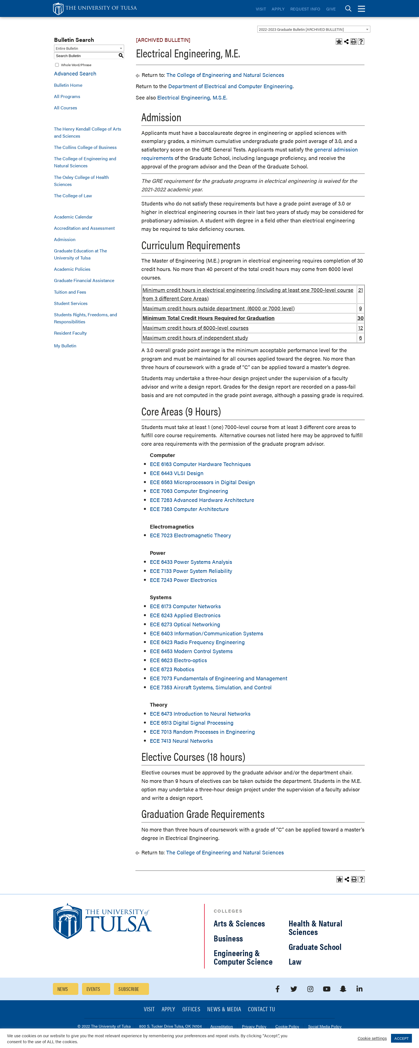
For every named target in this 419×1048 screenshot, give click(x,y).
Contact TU (261, 1009)
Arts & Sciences (239, 923)
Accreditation (221, 1026)
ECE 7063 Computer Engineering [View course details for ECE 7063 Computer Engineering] (189, 491)
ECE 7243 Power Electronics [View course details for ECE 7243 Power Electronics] (183, 580)
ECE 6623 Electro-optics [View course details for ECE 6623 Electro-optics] (178, 660)
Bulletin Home (68, 85)
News (62, 988)
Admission (64, 239)
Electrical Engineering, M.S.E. (192, 97)
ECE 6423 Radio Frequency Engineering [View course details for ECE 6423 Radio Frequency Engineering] (197, 642)
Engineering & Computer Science (243, 957)
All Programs (67, 96)
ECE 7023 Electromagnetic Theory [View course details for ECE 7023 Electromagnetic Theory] (190, 535)
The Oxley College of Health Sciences (81, 180)
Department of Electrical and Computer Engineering (230, 86)
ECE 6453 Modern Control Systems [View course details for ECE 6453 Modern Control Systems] (191, 651)
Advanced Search (75, 73)
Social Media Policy (325, 1026)
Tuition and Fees (70, 292)
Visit (261, 9)
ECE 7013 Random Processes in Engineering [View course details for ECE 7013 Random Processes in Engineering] (202, 731)
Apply (278, 9)
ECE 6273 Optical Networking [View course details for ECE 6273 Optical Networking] (185, 624)
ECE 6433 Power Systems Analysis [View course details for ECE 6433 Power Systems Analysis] (191, 562)
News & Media (224, 1009)
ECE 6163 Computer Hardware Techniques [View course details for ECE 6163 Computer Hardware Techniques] (200, 464)
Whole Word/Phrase (76, 64)
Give (331, 9)
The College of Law (73, 195)
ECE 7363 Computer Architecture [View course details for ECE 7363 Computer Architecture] (189, 509)
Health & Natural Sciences (316, 927)
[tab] (348, 8)
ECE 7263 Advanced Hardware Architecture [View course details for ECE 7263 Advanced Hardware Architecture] (202, 500)
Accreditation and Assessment (84, 228)
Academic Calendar (73, 216)
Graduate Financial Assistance (84, 280)
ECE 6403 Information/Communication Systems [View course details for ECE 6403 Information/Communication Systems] (206, 633)
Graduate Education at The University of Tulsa (80, 254)
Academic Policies (72, 269)
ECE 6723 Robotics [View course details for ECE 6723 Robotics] (172, 669)
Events (93, 988)
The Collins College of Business (85, 147)
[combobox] (313, 29)
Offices (191, 1009)
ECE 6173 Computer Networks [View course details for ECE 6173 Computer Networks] (185, 606)
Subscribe (128, 988)
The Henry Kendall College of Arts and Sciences (87, 132)
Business (228, 938)
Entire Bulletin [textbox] (67, 48)
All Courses (65, 107)
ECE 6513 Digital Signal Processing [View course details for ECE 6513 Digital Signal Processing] (192, 722)
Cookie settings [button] (372, 1038)
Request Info (305, 9)
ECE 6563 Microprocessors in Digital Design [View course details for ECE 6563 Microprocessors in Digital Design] (202, 482)
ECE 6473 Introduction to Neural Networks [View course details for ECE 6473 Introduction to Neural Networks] (200, 713)
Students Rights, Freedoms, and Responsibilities (85, 318)
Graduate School (315, 946)
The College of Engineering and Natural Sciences (85, 162)
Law (295, 961)
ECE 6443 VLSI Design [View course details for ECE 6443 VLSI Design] (177, 473)
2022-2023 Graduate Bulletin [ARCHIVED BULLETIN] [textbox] (301, 29)
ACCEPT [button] (401, 1038)
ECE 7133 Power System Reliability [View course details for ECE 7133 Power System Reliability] (191, 571)
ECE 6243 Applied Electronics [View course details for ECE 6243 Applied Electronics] (185, 615)
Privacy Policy (254, 1026)
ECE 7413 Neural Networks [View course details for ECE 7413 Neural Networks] (181, 740)
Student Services (71, 303)
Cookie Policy (287, 1026)
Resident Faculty (70, 333)
